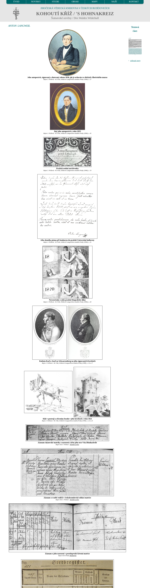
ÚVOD (16, 1)
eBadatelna (73, 555)
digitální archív (74, 444)
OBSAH (75, 1)
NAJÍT (114, 1)
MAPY (95, 1)
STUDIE (55, 1)
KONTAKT (134, 1)
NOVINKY (36, 1)
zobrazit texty (135, 61)
